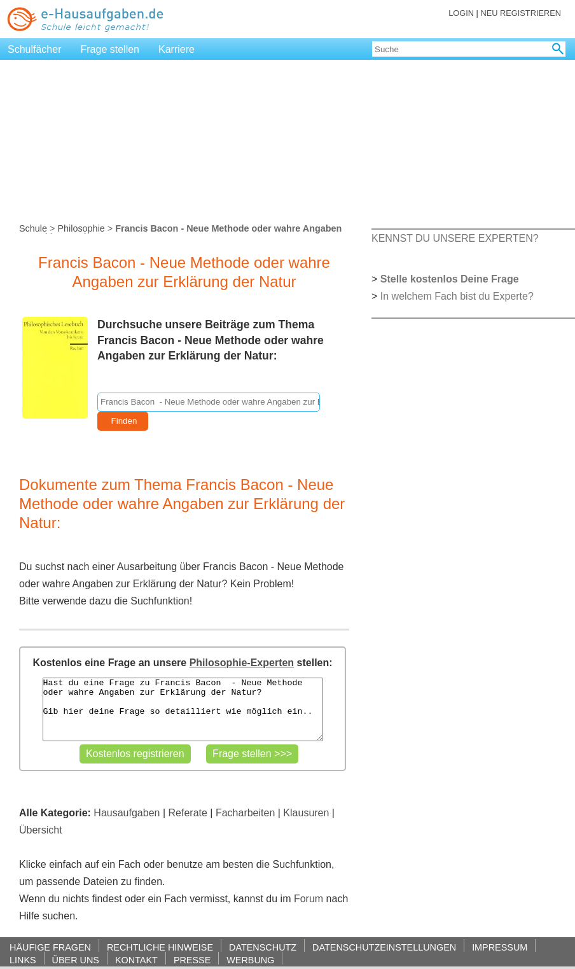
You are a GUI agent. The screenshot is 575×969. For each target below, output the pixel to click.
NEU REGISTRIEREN (520, 13)
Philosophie (80, 228)
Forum (308, 898)
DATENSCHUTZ (262, 947)
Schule (33, 228)
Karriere (176, 49)
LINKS (23, 960)
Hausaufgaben (127, 812)
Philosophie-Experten (242, 662)
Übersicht (40, 830)
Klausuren (306, 812)
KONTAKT (136, 960)
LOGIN (461, 13)
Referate (188, 812)
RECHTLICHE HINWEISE (160, 947)
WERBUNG (250, 960)
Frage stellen (110, 49)
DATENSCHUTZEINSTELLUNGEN (384, 947)
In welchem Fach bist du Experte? (457, 296)
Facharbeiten (245, 812)
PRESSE (192, 960)
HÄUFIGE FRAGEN (50, 947)
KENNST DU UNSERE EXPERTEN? (455, 238)
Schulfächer (35, 49)
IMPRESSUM (499, 947)
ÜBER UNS (75, 960)
